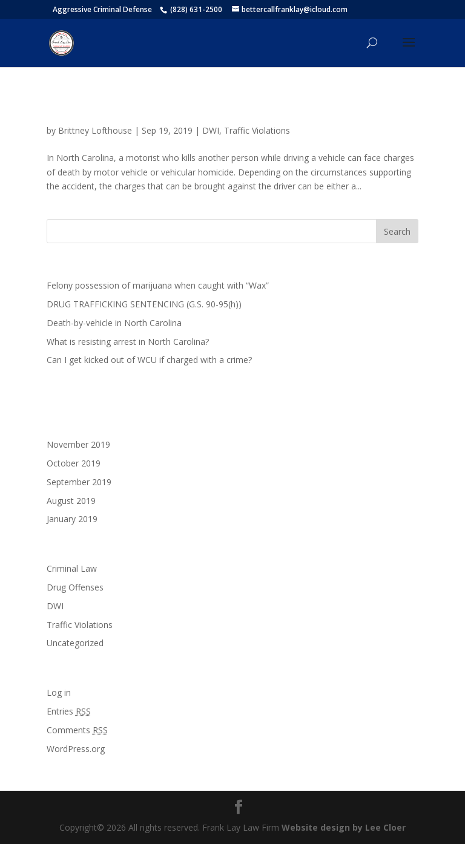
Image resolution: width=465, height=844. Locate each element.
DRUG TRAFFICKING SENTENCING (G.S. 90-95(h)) (144, 304)
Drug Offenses (75, 587)
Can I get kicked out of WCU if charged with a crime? (149, 359)
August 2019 (71, 500)
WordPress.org (76, 748)
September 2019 (79, 482)
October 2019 (74, 463)
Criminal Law (72, 568)
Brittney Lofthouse (95, 130)
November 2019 (78, 444)
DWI (210, 130)
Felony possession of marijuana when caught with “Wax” (159, 285)
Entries (69, 711)
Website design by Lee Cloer (344, 827)
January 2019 (72, 519)
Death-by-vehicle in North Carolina (172, 109)
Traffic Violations (257, 130)
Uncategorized (75, 643)
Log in (59, 692)
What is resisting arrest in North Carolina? (128, 341)
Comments (77, 730)
